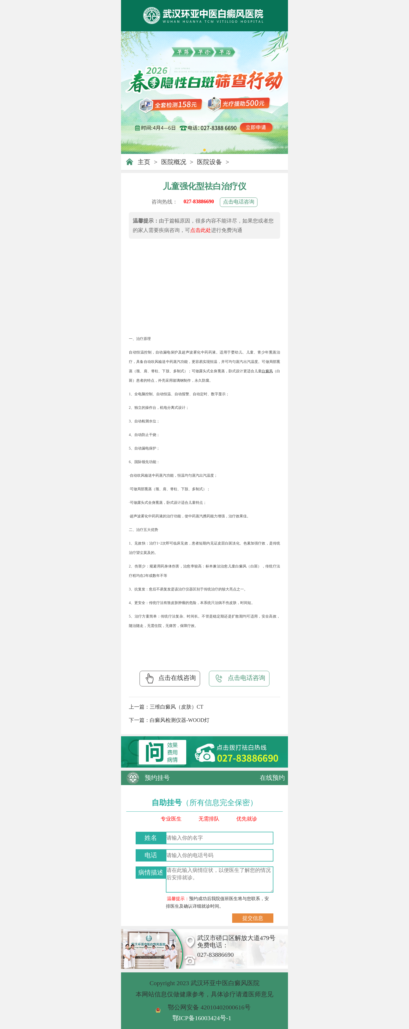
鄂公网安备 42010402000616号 (209, 1007)
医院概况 (173, 162)
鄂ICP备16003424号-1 (201, 1018)
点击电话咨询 (238, 202)
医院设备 (209, 162)
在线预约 (272, 777)
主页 (144, 162)
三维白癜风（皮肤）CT (176, 707)
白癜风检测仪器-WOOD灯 (179, 720)
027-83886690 (199, 201)
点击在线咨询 (170, 678)
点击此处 (200, 230)
